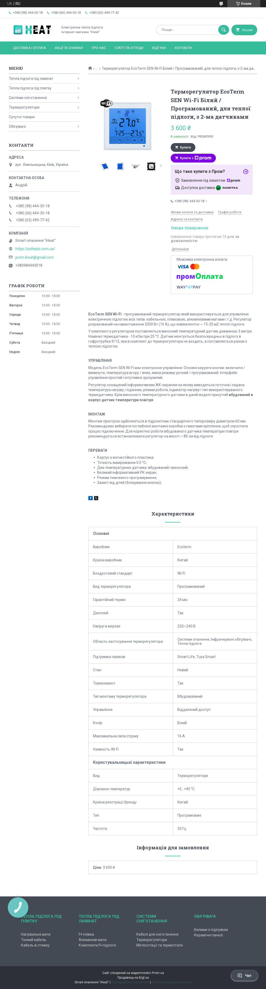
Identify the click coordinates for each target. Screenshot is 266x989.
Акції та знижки (69, 48)
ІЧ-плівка (86, 934)
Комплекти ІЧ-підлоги (97, 945)
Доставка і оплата (29, 48)
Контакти (183, 48)
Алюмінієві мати (93, 940)
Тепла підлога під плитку (30, 88)
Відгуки (159, 48)
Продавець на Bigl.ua (133, 977)
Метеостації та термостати (159, 945)
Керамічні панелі (208, 935)
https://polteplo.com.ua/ (35, 249)
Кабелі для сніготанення (157, 934)
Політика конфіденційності (171, 982)
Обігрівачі (17, 126)
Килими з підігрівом (211, 930)
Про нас (99, 48)
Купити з (195, 158)
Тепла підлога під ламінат (31, 78)
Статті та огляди (129, 48)
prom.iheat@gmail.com (34, 257)
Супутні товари (22, 117)
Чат (244, 975)
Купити (185, 147)
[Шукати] (223, 30)
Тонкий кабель (33, 940)
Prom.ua (158, 973)
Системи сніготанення (28, 98)
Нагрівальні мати (35, 934)
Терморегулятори (24, 107)
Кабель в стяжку (35, 945)
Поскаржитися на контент (130, 982)
